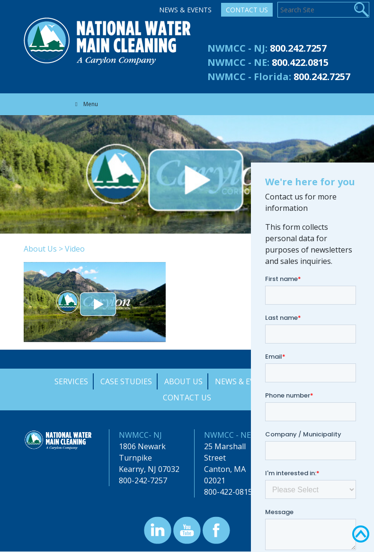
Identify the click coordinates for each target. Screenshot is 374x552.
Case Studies (126, 381)
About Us (40, 249)
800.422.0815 (300, 62)
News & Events (185, 9)
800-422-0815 (228, 492)
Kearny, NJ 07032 (149, 469)
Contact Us (247, 9)
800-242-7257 (143, 480)
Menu (85, 104)
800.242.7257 (298, 48)
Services (71, 381)
